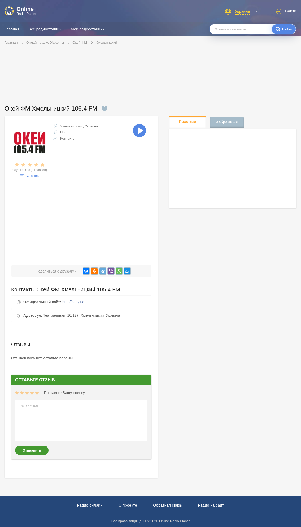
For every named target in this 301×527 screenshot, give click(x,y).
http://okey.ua (73, 302)
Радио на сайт (211, 505)
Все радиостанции (45, 29)
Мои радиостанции (88, 29)
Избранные (227, 122)
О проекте (128, 505)
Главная (12, 29)
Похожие (187, 121)
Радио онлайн (90, 505)
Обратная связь (167, 505)
